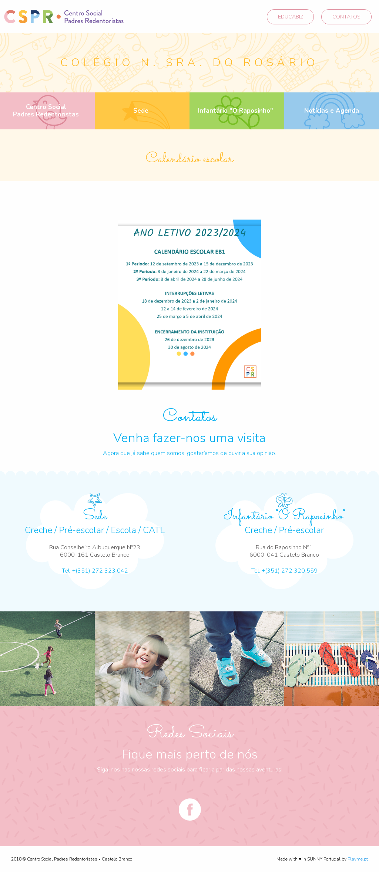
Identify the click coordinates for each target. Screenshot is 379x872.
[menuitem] (47, 110)
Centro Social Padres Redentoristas (46, 111)
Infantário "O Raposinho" (235, 110)
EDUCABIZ (290, 16)
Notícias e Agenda (331, 110)
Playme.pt (358, 859)
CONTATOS (346, 16)
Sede (140, 110)
